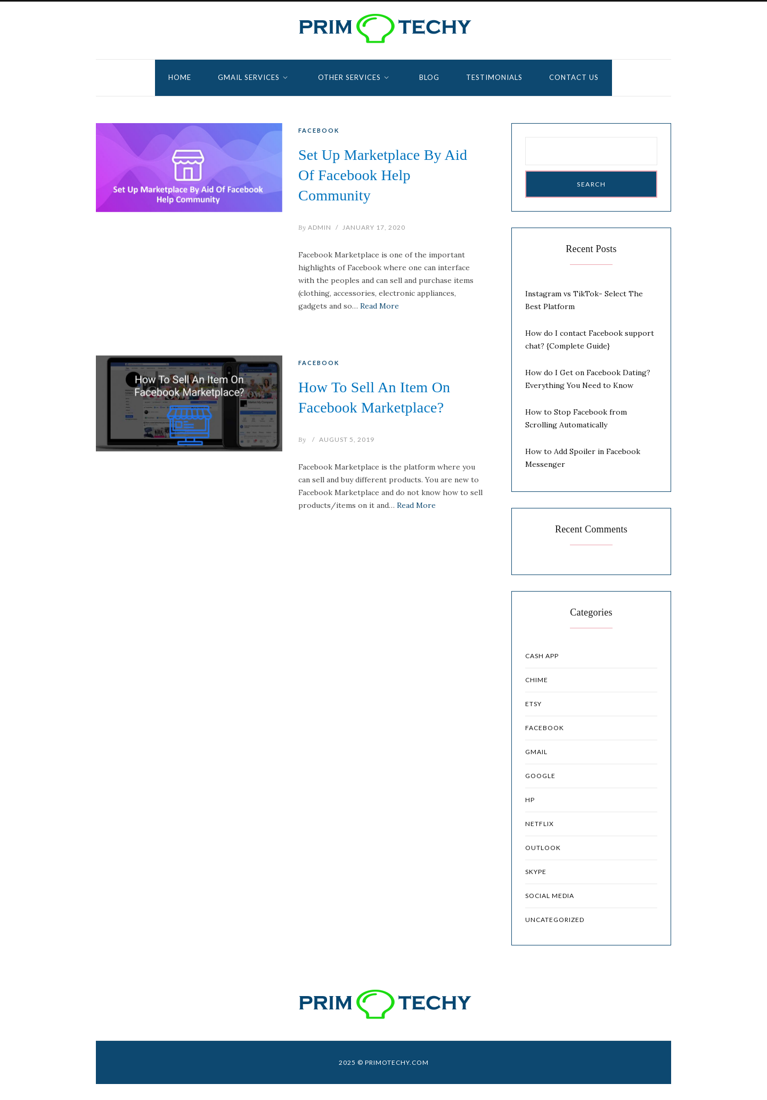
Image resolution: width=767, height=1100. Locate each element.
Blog (429, 77)
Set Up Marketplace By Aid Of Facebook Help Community (382, 175)
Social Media (549, 896)
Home (179, 77)
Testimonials (494, 77)
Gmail (536, 752)
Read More (379, 306)
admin (314, 227)
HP (530, 800)
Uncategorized (554, 920)
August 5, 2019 (346, 439)
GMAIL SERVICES (249, 77)
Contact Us (574, 77)
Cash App (542, 656)
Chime (536, 680)
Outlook (543, 848)
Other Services (349, 77)
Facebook (318, 130)
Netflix (539, 824)
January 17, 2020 (373, 227)
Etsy (533, 704)
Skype (535, 872)
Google (540, 776)
